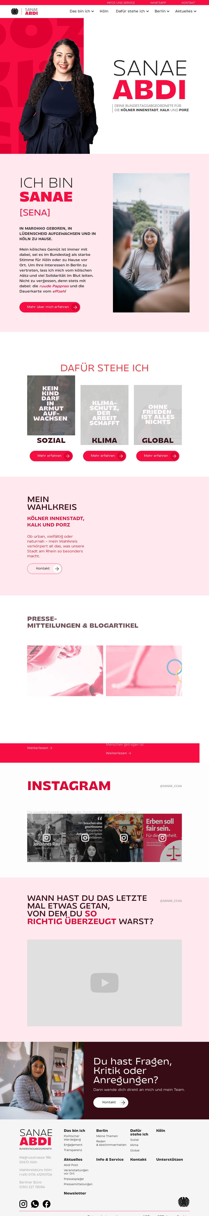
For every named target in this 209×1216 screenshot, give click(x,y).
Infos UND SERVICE (121, 3)
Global (135, 1151)
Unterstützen (169, 1160)
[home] (24, 11)
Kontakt (138, 1160)
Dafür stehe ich (130, 11)
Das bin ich (80, 11)
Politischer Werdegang (72, 1138)
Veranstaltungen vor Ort (76, 1172)
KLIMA (104, 441)
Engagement (73, 1145)
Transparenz (73, 1150)
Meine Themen (107, 1136)
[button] (82, 11)
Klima (134, 1145)
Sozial (134, 1140)
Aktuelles (184, 11)
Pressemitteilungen (78, 1184)
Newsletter (75, 1193)
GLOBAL (158, 441)
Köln (104, 11)
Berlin (160, 11)
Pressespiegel (74, 1179)
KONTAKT (188, 3)
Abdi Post (71, 1165)
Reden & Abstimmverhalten (111, 1143)
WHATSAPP (158, 3)
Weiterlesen (37, 761)
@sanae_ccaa (171, 786)
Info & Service (110, 1160)
